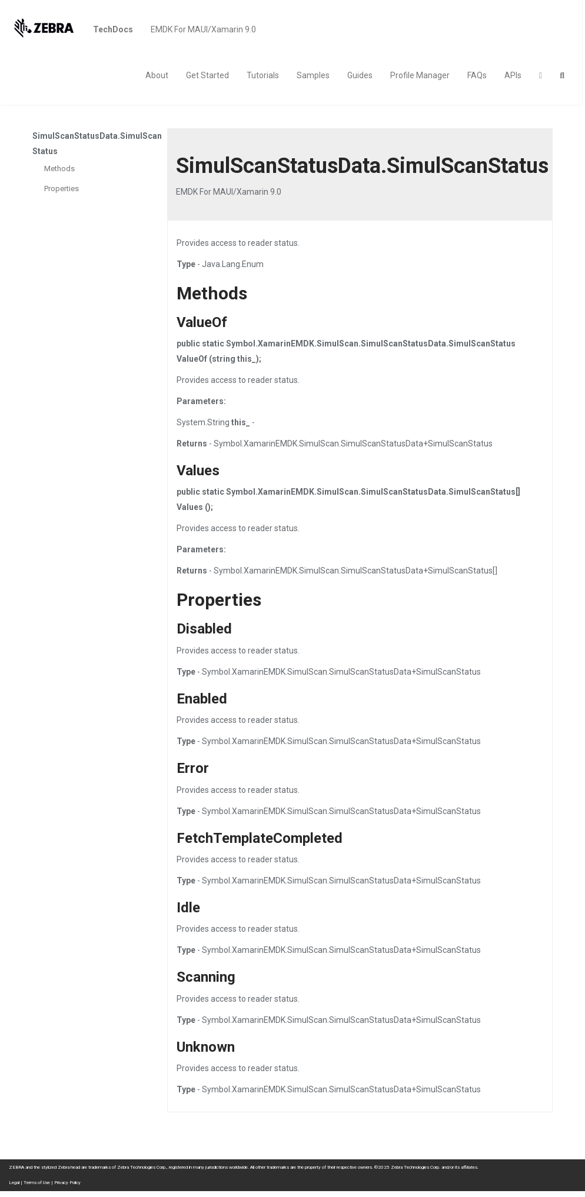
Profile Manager (420, 75)
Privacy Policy (67, 1182)
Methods (59, 168)
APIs (512, 75)
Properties (61, 188)
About (156, 75)
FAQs (477, 75)
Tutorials (263, 75)
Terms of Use (37, 1182)
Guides (360, 75)
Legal (14, 1182)
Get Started (207, 75)
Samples (313, 75)
